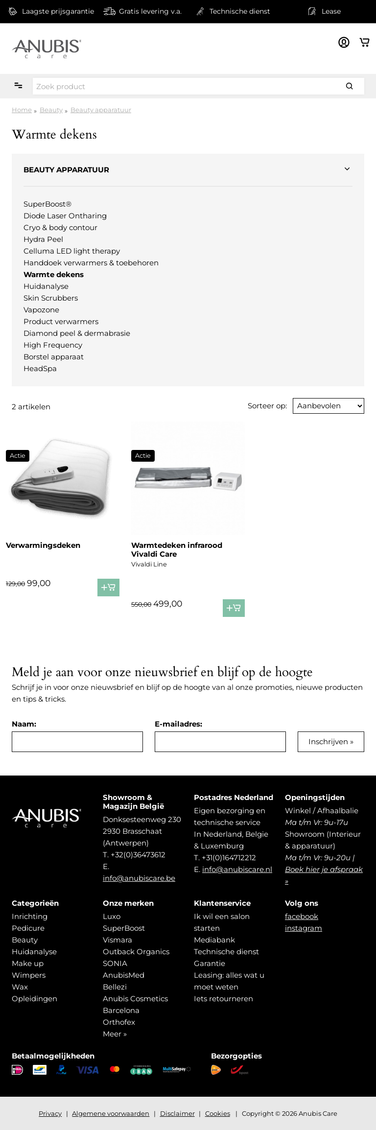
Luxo (111, 916)
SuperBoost (124, 928)
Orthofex (119, 1022)
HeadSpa (40, 368)
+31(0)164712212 (229, 857)
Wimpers (29, 975)
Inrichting (29, 916)
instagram (303, 928)
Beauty (51, 110)
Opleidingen (34, 998)
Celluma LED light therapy (72, 251)
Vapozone (41, 309)
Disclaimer (177, 1113)
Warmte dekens (54, 274)
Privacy (50, 1113)
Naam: (24, 724)
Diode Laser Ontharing (65, 215)
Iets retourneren (223, 998)
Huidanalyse (46, 286)
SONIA (115, 963)
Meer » (115, 1033)
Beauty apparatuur (100, 110)
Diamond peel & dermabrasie (77, 333)
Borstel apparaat (54, 356)
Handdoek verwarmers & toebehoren (91, 262)
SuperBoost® (47, 204)
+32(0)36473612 (138, 854)
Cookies (217, 1113)
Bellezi (115, 986)
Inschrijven (328, 741)
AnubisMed (123, 975)
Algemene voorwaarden (110, 1113)
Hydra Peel (43, 239)
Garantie (209, 963)
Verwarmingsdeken (43, 545)
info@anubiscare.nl (237, 869)
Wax (20, 986)
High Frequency (53, 345)
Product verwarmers (61, 321)
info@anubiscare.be (139, 878)
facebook (301, 916)
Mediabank (214, 939)
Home (22, 110)
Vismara (117, 939)
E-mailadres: (178, 724)
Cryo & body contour (60, 227)
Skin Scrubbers (51, 298)
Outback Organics (136, 951)
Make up (28, 963)
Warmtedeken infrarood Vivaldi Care (176, 550)
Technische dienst (226, 951)
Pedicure (28, 928)
